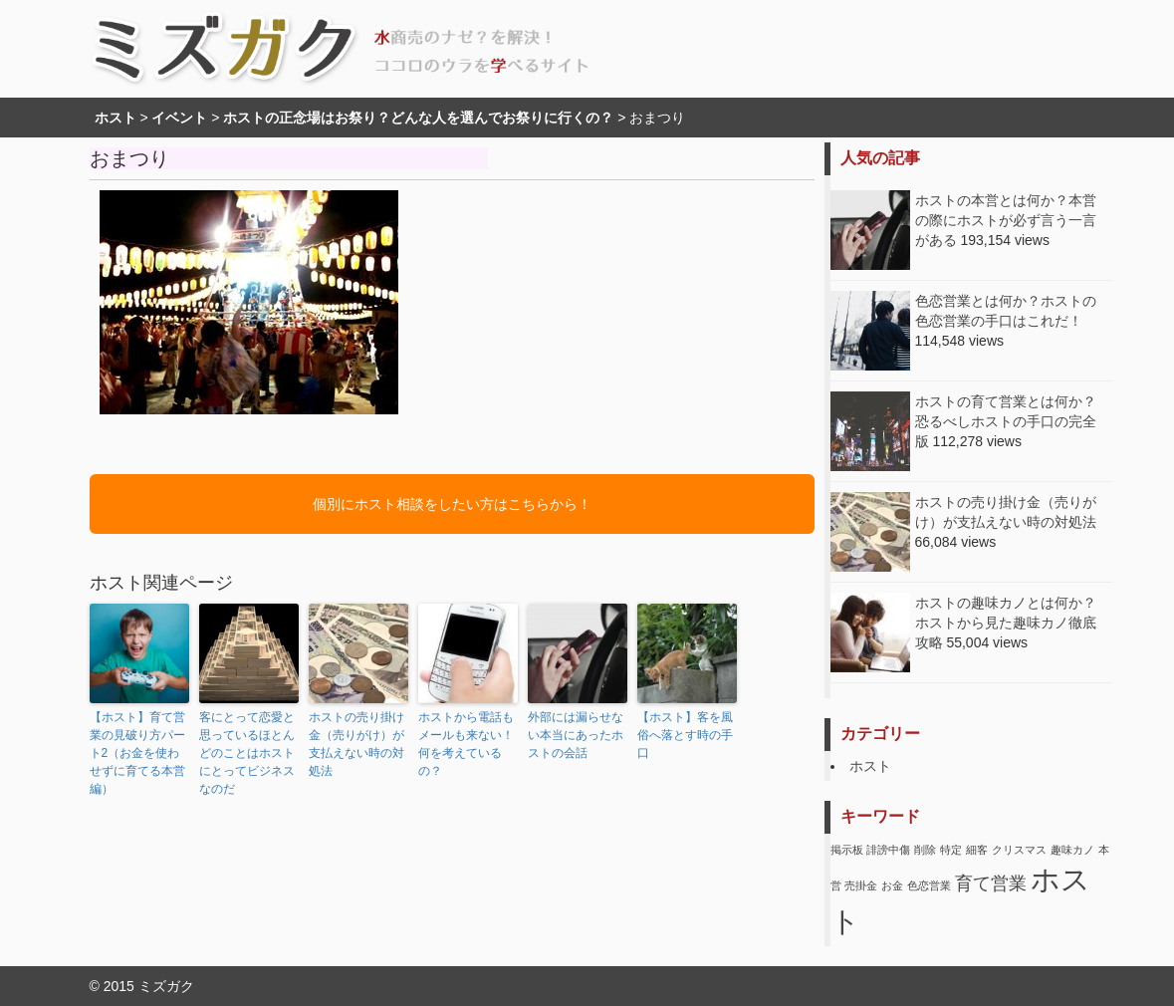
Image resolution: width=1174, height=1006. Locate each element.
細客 (977, 850)
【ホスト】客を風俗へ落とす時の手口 (685, 735)
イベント (179, 118)
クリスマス (1019, 850)
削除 (925, 850)
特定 (951, 850)
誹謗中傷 (888, 850)
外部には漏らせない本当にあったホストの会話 (575, 735)
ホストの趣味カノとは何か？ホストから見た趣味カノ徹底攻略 (1005, 622)
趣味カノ (1072, 850)
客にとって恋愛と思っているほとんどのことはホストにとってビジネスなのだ (247, 753)
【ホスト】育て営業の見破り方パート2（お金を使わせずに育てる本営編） (137, 753)
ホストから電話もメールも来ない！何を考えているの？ (466, 744)
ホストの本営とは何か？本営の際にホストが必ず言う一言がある (1005, 220)
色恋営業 (929, 885)
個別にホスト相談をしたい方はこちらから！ (452, 504)
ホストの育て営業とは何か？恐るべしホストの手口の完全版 (1005, 421)
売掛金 (860, 885)
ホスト (115, 118)
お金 (892, 885)
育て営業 (991, 883)
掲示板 (846, 850)
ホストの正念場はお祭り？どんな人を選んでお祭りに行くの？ (418, 118)
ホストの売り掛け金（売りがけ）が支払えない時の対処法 (356, 744)
